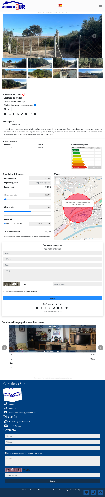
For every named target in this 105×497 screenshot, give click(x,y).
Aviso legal (66, 490)
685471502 (57, 249)
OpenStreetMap (90, 239)
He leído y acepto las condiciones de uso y (21, 291)
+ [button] (57, 179)
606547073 (48, 249)
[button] (4, 347)
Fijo (7, 224)
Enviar (52, 298)
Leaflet (82, 239)
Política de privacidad (43, 490)
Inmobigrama (79, 490)
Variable (19, 224)
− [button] (57, 182)
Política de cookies (56, 490)
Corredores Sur (31, 490)
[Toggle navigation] (100, 5)
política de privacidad (31, 291)
